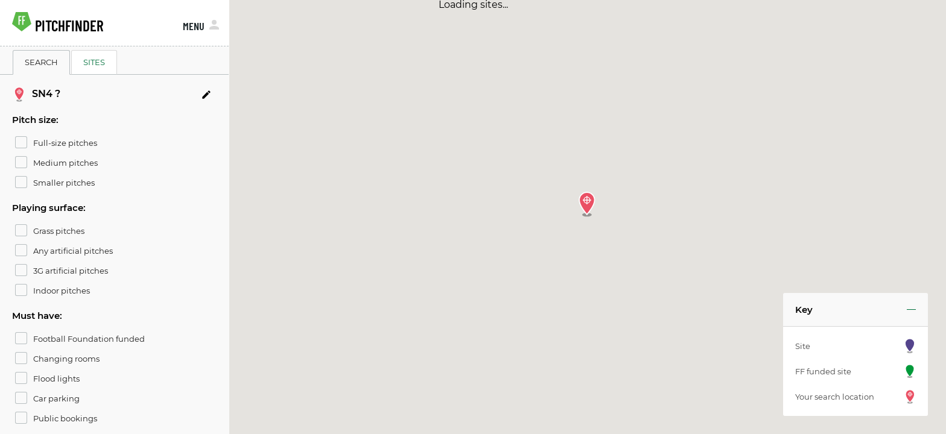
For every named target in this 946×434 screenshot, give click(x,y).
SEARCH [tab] (41, 62)
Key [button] (804, 309)
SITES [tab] (94, 62)
